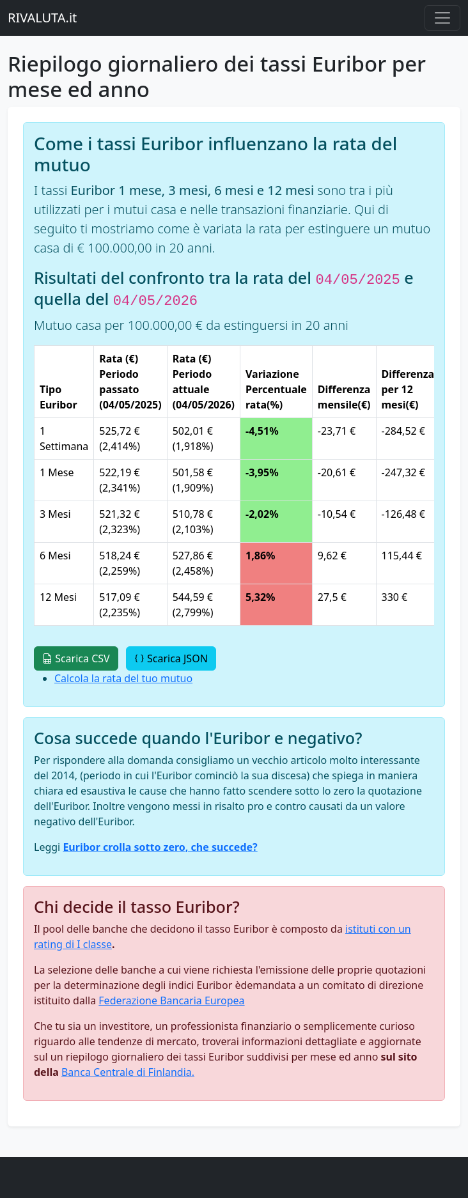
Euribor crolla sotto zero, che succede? (160, 847)
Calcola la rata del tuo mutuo (123, 678)
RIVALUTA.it (42, 17)
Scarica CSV (76, 658)
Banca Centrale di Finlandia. (127, 1072)
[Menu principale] (442, 18)
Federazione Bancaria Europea (171, 1000)
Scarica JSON (171, 658)
